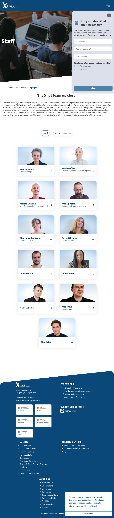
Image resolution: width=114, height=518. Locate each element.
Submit (93, 88)
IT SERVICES (67, 384)
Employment (47, 486)
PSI (65, 452)
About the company (17, 87)
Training (22, 441)
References (24, 458)
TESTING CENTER (71, 441)
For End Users (25, 445)
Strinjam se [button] (88, 514)
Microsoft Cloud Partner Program (33, 464)
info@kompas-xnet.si (31, 400)
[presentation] (93, 78)
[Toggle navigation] (108, 5)
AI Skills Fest (24, 470)
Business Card (47, 482)
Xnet (4, 87)
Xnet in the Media (49, 498)
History (45, 507)
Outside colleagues (62, 133)
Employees (33, 87)
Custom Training (26, 452)
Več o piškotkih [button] (90, 506)
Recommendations (50, 495)
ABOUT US (44, 478)
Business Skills (25, 455)
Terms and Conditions (28, 461)
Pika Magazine (48, 504)
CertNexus (23, 467)
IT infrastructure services (73, 394)
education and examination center (77, 391)
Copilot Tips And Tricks (29, 473)
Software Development (72, 388)
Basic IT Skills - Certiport (74, 445)
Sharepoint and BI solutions (74, 397)
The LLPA (45, 501)
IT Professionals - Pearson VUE (77, 448)
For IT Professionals (28, 448)
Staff (45, 133)
